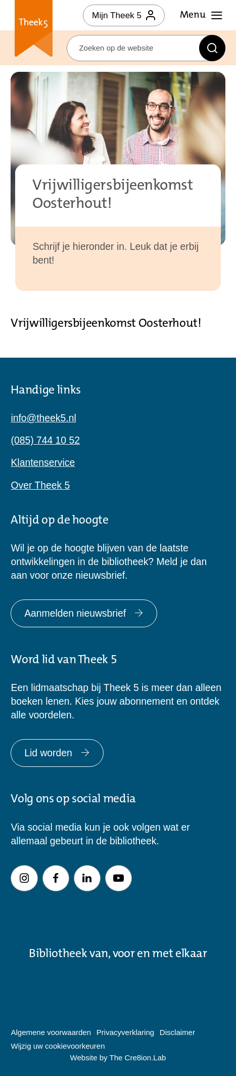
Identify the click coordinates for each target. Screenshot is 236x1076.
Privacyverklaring (125, 1032)
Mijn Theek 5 (124, 15)
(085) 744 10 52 (45, 440)
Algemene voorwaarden (51, 1032)
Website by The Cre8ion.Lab (118, 1057)
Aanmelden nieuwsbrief (84, 613)
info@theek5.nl (43, 418)
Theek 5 (34, 30)
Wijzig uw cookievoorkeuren (58, 1046)
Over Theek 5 (40, 485)
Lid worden (57, 753)
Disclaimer (177, 1032)
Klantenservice (43, 462)
